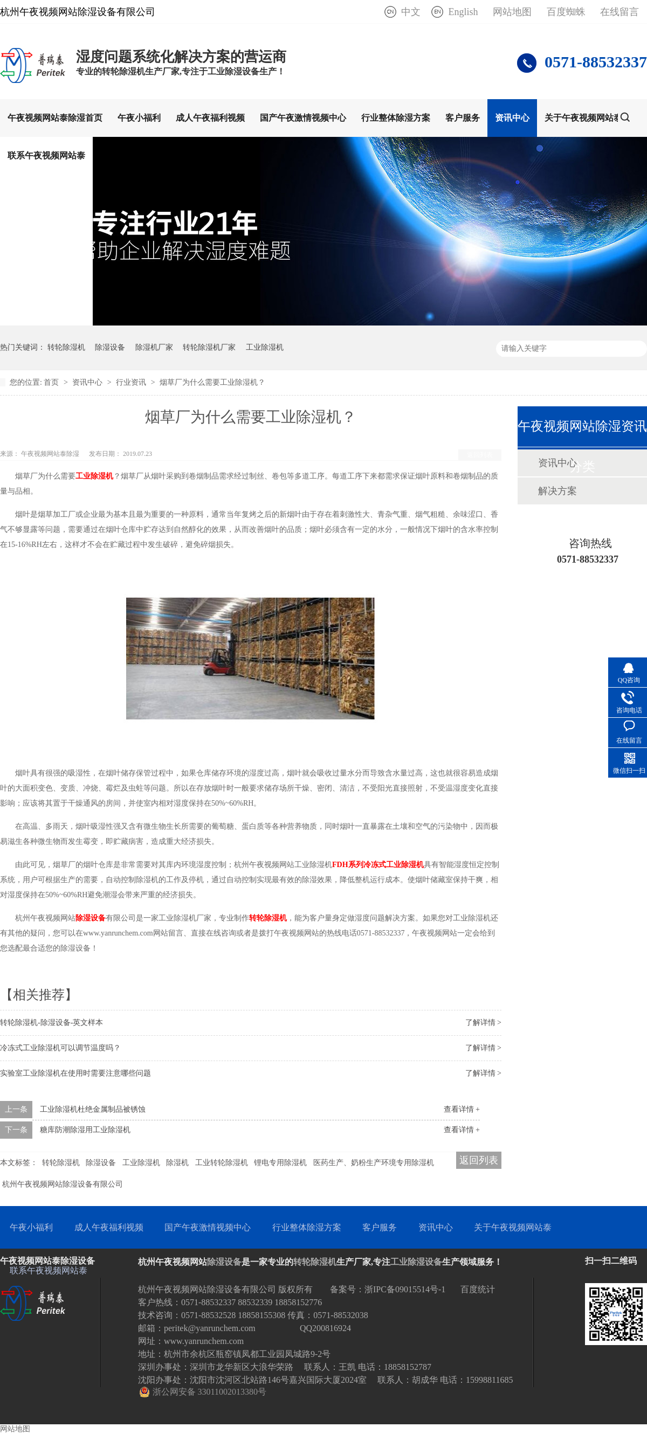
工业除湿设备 (416, 1261)
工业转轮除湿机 (221, 1163)
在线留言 (619, 11)
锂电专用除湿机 (280, 1163)
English (463, 11)
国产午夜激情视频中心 (303, 117)
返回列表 (480, 455)
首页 (52, 382)
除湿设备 (110, 347)
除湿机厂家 (154, 347)
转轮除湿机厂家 (209, 347)
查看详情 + (462, 1109)
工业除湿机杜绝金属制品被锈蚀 (93, 1109)
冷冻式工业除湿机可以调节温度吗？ (60, 1048)
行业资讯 (132, 382)
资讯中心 (512, 117)
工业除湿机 (265, 347)
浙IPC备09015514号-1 (404, 1289)
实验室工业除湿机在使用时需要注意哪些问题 (75, 1073)
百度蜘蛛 (566, 11)
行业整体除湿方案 (395, 117)
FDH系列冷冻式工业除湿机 (378, 865)
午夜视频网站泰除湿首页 (55, 117)
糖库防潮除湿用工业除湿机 (85, 1130)
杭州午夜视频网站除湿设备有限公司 (62, 1184)
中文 (411, 11)
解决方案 (557, 491)
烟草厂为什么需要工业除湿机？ (212, 382)
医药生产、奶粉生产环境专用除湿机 (373, 1163)
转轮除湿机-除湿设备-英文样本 (51, 1023)
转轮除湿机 (66, 347)
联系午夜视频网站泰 (46, 155)
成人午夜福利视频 (210, 117)
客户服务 (462, 117)
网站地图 (512, 11)
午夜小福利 (139, 117)
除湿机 (177, 1163)
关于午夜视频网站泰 (583, 117)
